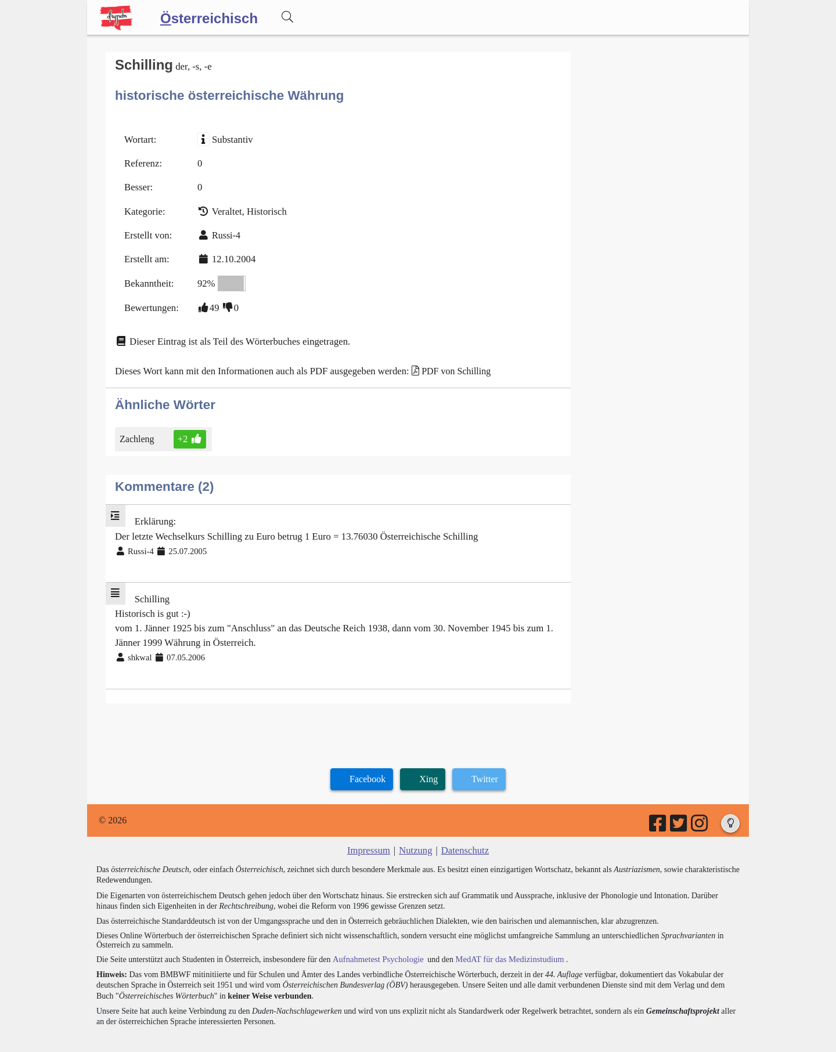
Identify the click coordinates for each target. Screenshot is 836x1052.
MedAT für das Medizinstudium (503, 942)
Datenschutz (464, 834)
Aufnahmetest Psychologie (375, 942)
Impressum (370, 834)
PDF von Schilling (442, 362)
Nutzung (415, 834)
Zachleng (139, 430)
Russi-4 (223, 231)
